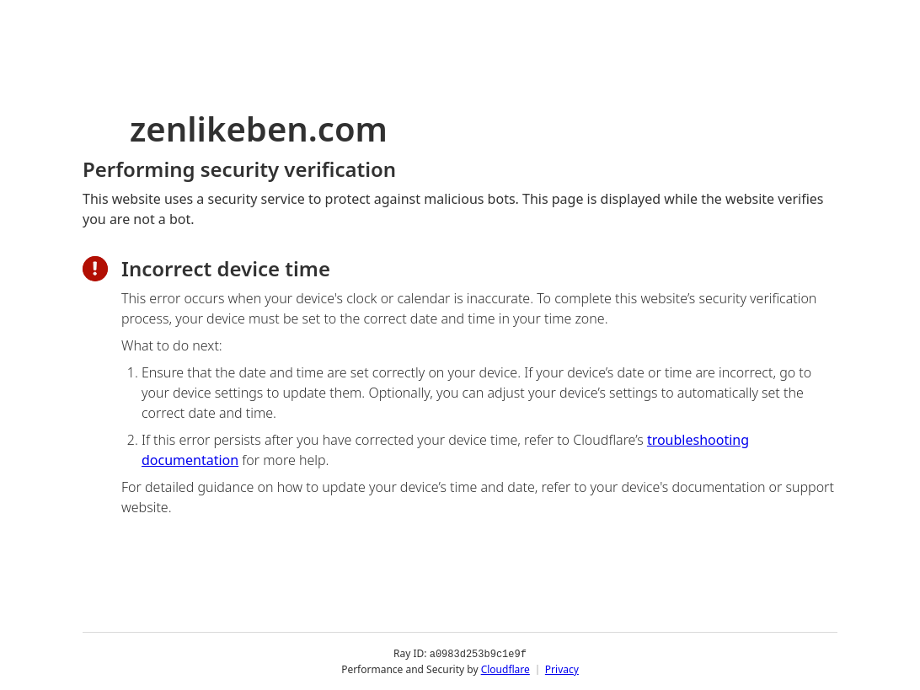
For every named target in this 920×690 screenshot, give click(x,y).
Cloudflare (505, 668)
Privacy (562, 668)
